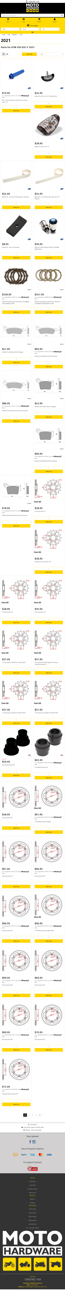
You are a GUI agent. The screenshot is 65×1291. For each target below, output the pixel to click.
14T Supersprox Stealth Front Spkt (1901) (14, 713)
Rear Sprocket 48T (7, 985)
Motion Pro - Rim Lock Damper (10, 247)
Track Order (32, 1185)
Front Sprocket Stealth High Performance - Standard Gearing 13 (47, 663)
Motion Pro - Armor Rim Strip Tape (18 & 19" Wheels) (47, 198)
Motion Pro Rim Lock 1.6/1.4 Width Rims (46, 96)
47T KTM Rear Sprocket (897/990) (44, 931)
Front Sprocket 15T (40, 612)
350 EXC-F (14, 35)
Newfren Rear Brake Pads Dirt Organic (45, 407)
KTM (9, 35)
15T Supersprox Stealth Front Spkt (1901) (46, 713)
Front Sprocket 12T (40, 511)
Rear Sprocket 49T (40, 985)
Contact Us (32, 1203)
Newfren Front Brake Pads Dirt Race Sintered (15, 411)
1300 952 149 (33, 1)
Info (3, 97)
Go (32, 32)
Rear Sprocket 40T (7, 818)
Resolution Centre (32, 1189)
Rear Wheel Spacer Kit (8, 765)
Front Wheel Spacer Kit (41, 767)
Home (3, 35)
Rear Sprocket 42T (7, 876)
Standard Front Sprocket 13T (43, 562)
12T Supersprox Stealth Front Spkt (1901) (14, 662)
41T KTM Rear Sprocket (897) (43, 822)
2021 (21, 35)
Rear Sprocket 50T (7, 1039)
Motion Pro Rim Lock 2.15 (42, 147)
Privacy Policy (32, 1213)
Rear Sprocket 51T (40, 1039)
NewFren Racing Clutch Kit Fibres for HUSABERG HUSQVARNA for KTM (15, 303)
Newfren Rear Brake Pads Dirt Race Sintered (14, 515)
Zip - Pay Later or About (32, 1228)
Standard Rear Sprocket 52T (10, 1094)
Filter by (29, 54)
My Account (32, 1181)
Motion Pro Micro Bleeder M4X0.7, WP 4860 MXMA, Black (47, 248)
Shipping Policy (32, 1220)
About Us (32, 1199)
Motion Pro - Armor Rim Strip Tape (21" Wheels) (15, 197)
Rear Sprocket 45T (40, 876)
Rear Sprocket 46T (7, 931)
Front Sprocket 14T (7, 612)
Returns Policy (32, 1216)
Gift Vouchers (32, 1193)
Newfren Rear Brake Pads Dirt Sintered (46, 461)
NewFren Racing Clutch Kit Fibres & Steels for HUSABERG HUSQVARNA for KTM (47, 303)
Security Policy (32, 1224)
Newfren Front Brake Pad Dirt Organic (12, 352)
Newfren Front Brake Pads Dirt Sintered (46, 356)
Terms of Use (32, 1209)
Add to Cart (16, 111)
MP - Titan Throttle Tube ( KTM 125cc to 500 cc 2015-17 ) (15, 101)
